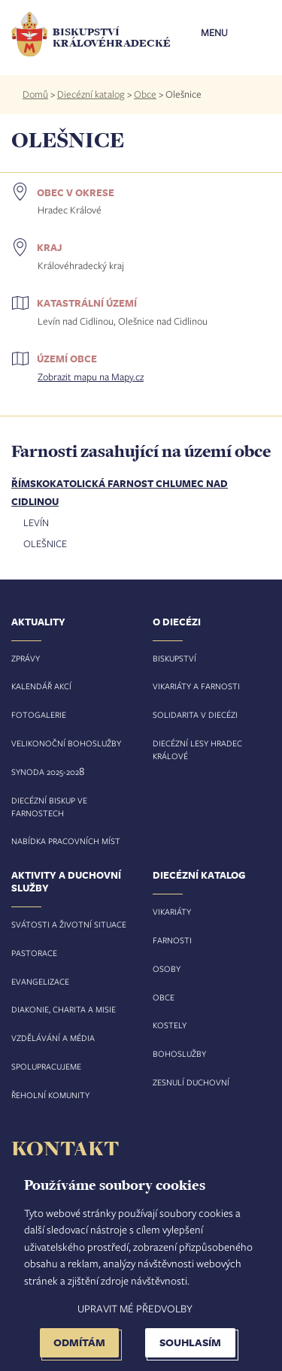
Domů (35, 94)
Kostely (169, 1025)
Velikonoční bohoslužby (66, 743)
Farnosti (172, 940)
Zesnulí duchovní (191, 1082)
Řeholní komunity (50, 1094)
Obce (145, 94)
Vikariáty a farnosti (196, 686)
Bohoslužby (179, 1053)
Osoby (166, 968)
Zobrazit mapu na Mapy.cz (91, 376)
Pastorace (34, 952)
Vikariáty (172, 911)
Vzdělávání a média (53, 1037)
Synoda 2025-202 (45, 771)
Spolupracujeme (46, 1066)
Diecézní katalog (91, 94)
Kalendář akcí (41, 686)
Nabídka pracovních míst (65, 840)
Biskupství (174, 658)
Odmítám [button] (79, 1342)
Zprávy (25, 658)
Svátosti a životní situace (68, 924)
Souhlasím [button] (190, 1342)
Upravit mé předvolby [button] (135, 1308)
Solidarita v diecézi (195, 714)
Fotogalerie (38, 714)
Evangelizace (40, 981)
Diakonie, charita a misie (63, 1009)
